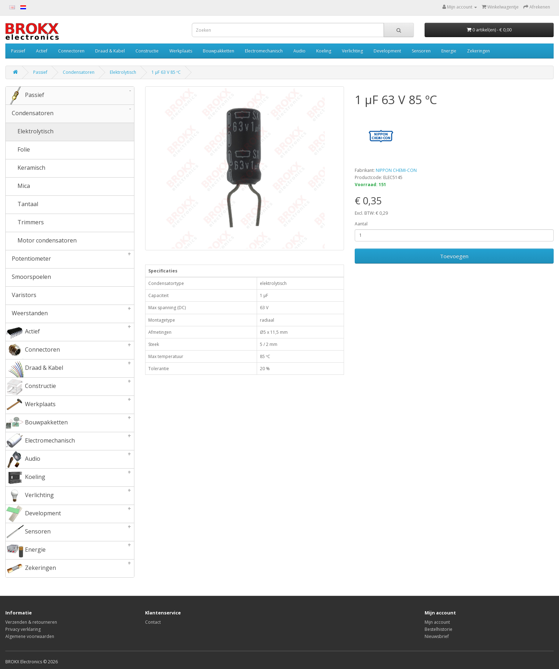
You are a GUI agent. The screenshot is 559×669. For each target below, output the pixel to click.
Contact (153, 622)
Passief (18, 51)
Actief (41, 51)
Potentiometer (70, 259)
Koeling (323, 51)
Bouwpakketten (218, 51)
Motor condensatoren (41, 241)
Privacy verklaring (23, 629)
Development (387, 51)
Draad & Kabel (110, 51)
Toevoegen (454, 256)
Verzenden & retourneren (31, 622)
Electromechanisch (264, 51)
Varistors (21, 296)
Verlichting (352, 51)
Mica (18, 186)
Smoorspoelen (28, 277)
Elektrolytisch (123, 72)
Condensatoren (78, 72)
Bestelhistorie (438, 629)
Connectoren (71, 51)
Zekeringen (478, 51)
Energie (448, 51)
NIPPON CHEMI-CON (396, 170)
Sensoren (421, 51)
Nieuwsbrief (437, 636)
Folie (18, 150)
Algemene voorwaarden (29, 636)
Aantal (361, 224)
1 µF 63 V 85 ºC (166, 72)
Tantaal (22, 205)
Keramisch (25, 168)
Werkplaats (180, 51)
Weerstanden (70, 314)
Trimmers (25, 223)
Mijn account (437, 622)
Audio (299, 51)
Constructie (147, 51)
